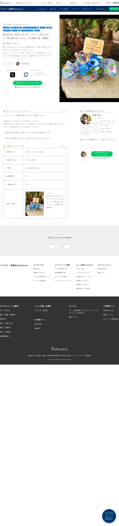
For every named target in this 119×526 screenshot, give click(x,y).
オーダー (114, 9)
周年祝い (3, 319)
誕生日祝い (38, 324)
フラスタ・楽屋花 (46, 3)
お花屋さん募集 (40, 355)
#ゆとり (14, 30)
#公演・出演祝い (16, 27)
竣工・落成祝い (6, 332)
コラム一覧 (80, 268)
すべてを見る (5, 310)
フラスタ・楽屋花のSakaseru (11, 9)
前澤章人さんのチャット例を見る (27, 87)
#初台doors (6, 30)
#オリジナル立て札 (27, 30)
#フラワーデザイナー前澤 (30, 27)
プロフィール (86, 127)
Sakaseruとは (102, 268)
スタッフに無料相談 (110, 319)
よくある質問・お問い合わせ (91, 3)
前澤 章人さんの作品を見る (102, 158)
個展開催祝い (5, 336)
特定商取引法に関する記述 (62, 355)
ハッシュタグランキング (63, 280)
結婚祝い (37, 328)
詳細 (27, 24)
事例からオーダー (39, 272)
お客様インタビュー (82, 280)
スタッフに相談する (40, 280)
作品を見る (85, 133)
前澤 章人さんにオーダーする (27, 83)
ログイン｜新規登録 (112, 3)
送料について (108, 315)
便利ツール (73, 317)
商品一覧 (53, 9)
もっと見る (59, 247)
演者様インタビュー (82, 284)
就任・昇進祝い (6, 327)
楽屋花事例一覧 (60, 272)
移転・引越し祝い (6, 323)
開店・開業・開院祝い (8, 315)
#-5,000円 (6, 27)
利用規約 (50, 355)
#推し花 (37, 30)
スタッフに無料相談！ (109, 516)
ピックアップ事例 (61, 276)
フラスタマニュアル (82, 272)
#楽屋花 (49, 27)
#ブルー (42, 27)
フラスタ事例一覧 (61, 268)
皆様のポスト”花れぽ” (83, 288)
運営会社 (31, 355)
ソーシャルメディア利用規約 (81, 355)
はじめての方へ (42, 9)
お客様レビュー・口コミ (84, 276)
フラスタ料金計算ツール (42, 276)
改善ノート (101, 272)
